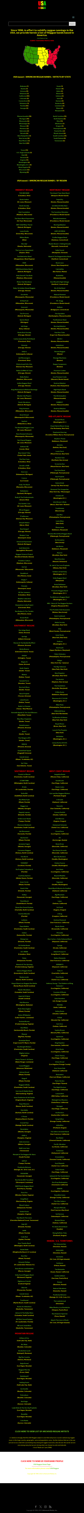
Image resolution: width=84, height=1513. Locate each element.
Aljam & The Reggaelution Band (59, 256)
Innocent (24, 307)
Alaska (23, 89)
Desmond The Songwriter (60, 489)
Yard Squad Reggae (24, 440)
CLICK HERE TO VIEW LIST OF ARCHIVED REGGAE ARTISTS (42, 1431)
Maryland (58, 111)
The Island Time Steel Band (60, 193)
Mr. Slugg (59, 301)
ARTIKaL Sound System (24, 1319)
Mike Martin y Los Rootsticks (60, 1307)
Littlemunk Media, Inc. (50, 1510)
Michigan (22, 119)
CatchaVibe (60, 269)
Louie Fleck (60, 451)
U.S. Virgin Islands (23, 152)
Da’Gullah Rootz (24, 945)
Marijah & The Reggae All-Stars (24, 1154)
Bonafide (24, 1414)
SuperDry (59, 199)
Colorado (23, 98)
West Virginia (23, 167)
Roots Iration (24, 199)
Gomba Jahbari (59, 1276)
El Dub (59, 1017)
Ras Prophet (59, 476)
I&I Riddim (59, 736)
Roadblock (24, 573)
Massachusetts (22, 116)
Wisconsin (22, 170)
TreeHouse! (24, 1300)
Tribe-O (59, 971)
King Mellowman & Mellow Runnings (24, 389)
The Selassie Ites (60, 1244)
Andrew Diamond (60, 920)
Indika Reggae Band (24, 383)
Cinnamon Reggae (24, 850)
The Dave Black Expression (24, 218)
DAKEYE (59, 1188)
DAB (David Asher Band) (24, 269)
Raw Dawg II (24, 529)
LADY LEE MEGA (59, 231)
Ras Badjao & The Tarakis (24, 611)
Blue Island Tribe (24, 453)
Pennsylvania (58, 128)
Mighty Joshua (24, 1053)
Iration (24, 933)
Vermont (23, 157)
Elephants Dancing (59, 432)
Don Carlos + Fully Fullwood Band (60, 939)
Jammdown (60, 345)
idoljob (24, 655)
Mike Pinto (59, 705)
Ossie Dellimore (59, 584)
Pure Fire (24, 1192)
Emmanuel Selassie (60, 825)
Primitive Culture (24, 560)
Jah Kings (24, 326)
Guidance (59, 1263)
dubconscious (24, 1142)
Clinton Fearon (59, 863)
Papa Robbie (24, 926)
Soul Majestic (60, 1163)
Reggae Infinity (24, 1085)
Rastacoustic (24, 977)
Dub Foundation (24, 212)
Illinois (58, 93)
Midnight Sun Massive (60, 1100)
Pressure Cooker (60, 370)
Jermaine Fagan (24, 844)
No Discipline (59, 540)
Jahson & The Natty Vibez (24, 1313)
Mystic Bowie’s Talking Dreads (60, 244)
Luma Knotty (24, 231)
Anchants (59, 1257)
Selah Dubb (24, 1249)
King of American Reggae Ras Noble (24, 983)
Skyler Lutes (59, 787)
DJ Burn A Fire (24, 1338)
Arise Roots (60, 1049)
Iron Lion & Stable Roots (24, 1091)
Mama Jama (60, 527)
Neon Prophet (24, 693)
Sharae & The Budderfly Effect (24, 643)
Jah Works (59, 546)
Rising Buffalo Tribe (60, 1233)
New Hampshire (23, 136)
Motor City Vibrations (24, 282)
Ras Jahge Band (24, 630)
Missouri (23, 126)
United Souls (24, 1211)
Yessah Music (60, 419)
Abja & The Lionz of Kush (60, 1320)
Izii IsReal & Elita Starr (60, 206)
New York (22, 143)
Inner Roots (60, 635)
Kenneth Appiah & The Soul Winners (24, 712)
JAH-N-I (59, 339)
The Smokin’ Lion (24, 503)
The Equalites (60, 313)
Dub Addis (24, 1110)
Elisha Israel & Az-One (24, 364)
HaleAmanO (24, 1376)
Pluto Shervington (24, 1009)
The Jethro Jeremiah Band (60, 1131)
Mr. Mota (24, 1344)
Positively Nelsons (24, 1167)
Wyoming (23, 172)
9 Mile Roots (59, 692)
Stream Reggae (59, 351)
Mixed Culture (24, 1205)
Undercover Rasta (24, 819)
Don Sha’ (24, 1256)
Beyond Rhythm (59, 876)
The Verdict (60, 679)
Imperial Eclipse (24, 996)
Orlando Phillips (24, 1262)
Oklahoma (58, 123)
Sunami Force (24, 681)
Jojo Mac (60, 515)
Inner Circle (24, 882)
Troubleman (59, 508)
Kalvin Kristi (59, 483)
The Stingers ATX (24, 738)
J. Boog (59, 914)
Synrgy (59, 945)
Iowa (58, 98)
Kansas (58, 101)
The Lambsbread (60, 1301)
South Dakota (58, 138)
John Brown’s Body (59, 502)
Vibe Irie (24, 1287)
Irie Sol (24, 567)
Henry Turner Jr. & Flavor (24, 1059)
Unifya (24, 895)
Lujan (60, 901)
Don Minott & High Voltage (59, 282)
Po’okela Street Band (59, 1227)
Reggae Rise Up (24, 1370)
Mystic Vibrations (24, 990)
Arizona (23, 91)
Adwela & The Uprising (24, 964)
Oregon (58, 126)
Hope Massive (24, 1104)
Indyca (24, 351)
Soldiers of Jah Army (60, 572)
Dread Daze (59, 831)
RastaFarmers (24, 725)
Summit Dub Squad (24, 750)
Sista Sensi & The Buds (24, 275)
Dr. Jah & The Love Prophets (60, 565)
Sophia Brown (60, 1030)
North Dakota (58, 119)
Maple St (24, 662)
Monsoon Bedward (24, 825)
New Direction (60, 559)
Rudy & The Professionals (24, 497)
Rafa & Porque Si (60, 952)
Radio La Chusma (24, 706)
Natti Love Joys (24, 1148)
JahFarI (24, 1161)
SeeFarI (24, 421)
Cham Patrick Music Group (59, 426)
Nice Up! (24, 244)
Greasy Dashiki (59, 812)
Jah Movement (24, 831)
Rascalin (60, 806)
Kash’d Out (24, 888)
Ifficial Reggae (24, 510)
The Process (24, 313)
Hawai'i (58, 89)
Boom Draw (60, 844)
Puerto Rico (58, 131)
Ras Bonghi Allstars (24, 1047)
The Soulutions (59, 686)
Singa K (24, 1078)
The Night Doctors (59, 1087)
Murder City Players (24, 396)
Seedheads (60, 780)
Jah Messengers (24, 358)
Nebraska (23, 131)
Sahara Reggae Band (24, 971)
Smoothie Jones (59, 1195)
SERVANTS (59, 964)
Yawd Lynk (59, 648)
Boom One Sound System (24, 907)
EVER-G (24, 1135)
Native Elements (60, 958)
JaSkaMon (59, 1125)
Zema (24, 958)
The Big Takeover (59, 667)
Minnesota (23, 121)
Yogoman (59, 882)
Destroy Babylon (60, 383)
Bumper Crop (24, 535)
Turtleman (59, 1150)
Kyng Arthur (59, 1119)
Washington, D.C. (23, 165)
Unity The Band (24, 484)
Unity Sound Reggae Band (24, 1275)
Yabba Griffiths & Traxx (24, 370)
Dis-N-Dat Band (59, 288)
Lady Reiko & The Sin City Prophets (24, 1408)
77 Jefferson (24, 516)
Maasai (24, 1034)
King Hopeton (60, 1043)
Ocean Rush (24, 617)
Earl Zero (59, 1024)
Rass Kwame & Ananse (24, 434)
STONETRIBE (24, 780)
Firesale (24, 586)
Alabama (23, 86)
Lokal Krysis (24, 700)
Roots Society (24, 206)
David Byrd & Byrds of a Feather (60, 888)
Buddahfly (59, 275)
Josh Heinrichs (24, 548)
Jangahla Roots (59, 774)
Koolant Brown (24, 1021)
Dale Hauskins (60, 998)
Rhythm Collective (24, 598)
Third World (24, 901)
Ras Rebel (59, 1138)
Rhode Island (58, 133)
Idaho (58, 91)
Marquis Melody (60, 1207)
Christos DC (60, 495)
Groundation (59, 1157)
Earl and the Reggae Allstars (60, 793)
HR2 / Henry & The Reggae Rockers (59, 603)
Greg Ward (24, 1199)
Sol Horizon (60, 1214)
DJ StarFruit (24, 301)
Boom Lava (60, 263)
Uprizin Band (24, 320)
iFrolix (24, 787)
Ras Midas (24, 1028)
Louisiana (58, 106)
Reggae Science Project (24, 554)
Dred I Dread (24, 415)
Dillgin (59, 660)
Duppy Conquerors (59, 364)
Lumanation (59, 1093)
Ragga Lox (24, 806)
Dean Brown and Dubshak (24, 1268)
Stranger (60, 1106)
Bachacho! (24, 838)
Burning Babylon (60, 225)
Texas (23, 150)
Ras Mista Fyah (24, 799)
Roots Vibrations (24, 402)
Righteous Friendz (24, 1281)
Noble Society (60, 622)
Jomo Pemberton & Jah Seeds (24, 1097)
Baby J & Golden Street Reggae (24, 288)
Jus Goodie (24, 1389)
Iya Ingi (24, 636)
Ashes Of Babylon (24, 1015)
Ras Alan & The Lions (24, 1218)
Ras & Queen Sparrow (59, 1314)
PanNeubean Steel (59, 320)
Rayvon (59, 553)
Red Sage (24, 1401)
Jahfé (24, 1230)
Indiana (58, 96)
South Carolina (58, 136)
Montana (23, 128)
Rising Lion (24, 939)
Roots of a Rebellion (24, 1306)
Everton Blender (24, 914)
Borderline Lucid (24, 1351)
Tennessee (58, 141)
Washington (23, 162)
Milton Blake (24, 237)
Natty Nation (24, 377)
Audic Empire (24, 668)
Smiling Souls (24, 1382)
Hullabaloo (24, 491)
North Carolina (58, 116)
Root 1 (24, 731)
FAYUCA (24, 744)
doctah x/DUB (24, 465)
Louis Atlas (60, 521)
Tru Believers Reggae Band (59, 597)
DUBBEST (59, 402)
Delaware (23, 103)
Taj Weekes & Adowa (59, 717)
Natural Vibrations (59, 1288)
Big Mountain (59, 895)
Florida (22, 106)
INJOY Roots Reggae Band (24, 1186)
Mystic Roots (59, 926)
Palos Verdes (59, 1081)
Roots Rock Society (24, 332)
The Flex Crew (24, 459)
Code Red (24, 1237)
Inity (59, 629)
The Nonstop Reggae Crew (24, 427)
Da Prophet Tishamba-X (24, 869)
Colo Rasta (24, 1420)
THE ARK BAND (24, 193)
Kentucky (58, 103)
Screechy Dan (60, 464)
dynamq (60, 445)
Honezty (24, 345)
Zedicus (60, 641)
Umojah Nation (24, 522)
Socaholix (24, 294)
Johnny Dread (24, 1072)
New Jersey (23, 138)
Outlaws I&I (24, 446)
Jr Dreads (59, 799)
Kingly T (24, 580)
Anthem (59, 307)
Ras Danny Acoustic (60, 850)
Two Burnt (24, 856)
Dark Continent (59, 616)
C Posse (24, 1116)
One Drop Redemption (59, 1182)
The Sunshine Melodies (59, 212)
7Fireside (59, 933)
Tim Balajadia (60, 1269)
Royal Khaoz (59, 724)
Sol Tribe (24, 763)
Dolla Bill (24, 793)
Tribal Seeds (59, 1169)
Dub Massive (24, 1002)
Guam (59, 86)
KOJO (24, 263)
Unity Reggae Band (59, 578)
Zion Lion (24, 472)
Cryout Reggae (24, 1066)
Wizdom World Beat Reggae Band (60, 534)
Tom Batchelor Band (24, 256)
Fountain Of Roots (59, 992)
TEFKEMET (24, 863)
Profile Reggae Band (59, 237)
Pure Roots (60, 977)
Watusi (24, 674)
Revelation (24, 1129)
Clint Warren (59, 819)
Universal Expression (24, 541)
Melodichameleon (59, 218)
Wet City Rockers (60, 856)
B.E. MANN (24, 952)
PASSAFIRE (24, 1173)
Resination (60, 1074)
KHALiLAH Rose (59, 711)
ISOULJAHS (59, 1250)
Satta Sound (59, 250)
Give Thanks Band (24, 1243)
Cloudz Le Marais (24, 774)
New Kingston (60, 673)
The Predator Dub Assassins (60, 610)
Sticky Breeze (24, 649)
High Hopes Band (60, 389)
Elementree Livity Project (24, 605)
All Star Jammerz (24, 592)
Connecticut (23, 101)
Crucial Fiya (24, 1123)
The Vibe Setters (60, 1201)
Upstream (59, 1036)
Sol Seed (60, 907)
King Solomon (24, 408)
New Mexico (23, 141)
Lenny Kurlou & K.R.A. (59, 743)
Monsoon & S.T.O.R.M (59, 698)
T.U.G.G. (24, 478)
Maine (58, 108)
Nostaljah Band (24, 1040)
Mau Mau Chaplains (24, 719)
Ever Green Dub (59, 1068)
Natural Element (60, 294)
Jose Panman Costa (60, 377)
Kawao (59, 1282)
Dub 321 (24, 1224)
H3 (60, 838)
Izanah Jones (24, 757)
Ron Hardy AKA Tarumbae (24, 1180)
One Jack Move (24, 687)
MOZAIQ (60, 1005)
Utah (23, 155)
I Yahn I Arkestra (59, 654)
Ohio (58, 121)
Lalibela (24, 920)
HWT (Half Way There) (24, 225)
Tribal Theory (60, 1055)
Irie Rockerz (59, 1112)
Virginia (23, 160)
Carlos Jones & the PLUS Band (24, 339)
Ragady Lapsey (24, 812)
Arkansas (23, 93)
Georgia (23, 108)
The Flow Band (59, 470)
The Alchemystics (59, 396)
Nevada (23, 133)
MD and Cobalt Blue (24, 1325)
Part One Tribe (60, 332)
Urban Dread (59, 1062)
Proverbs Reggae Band (59, 591)
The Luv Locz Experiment (24, 250)
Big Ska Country (24, 1357)
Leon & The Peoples (60, 730)
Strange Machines (59, 358)
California (22, 96)
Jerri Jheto (59, 869)
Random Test (59, 458)
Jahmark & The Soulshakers (60, 1176)
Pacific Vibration (60, 1144)
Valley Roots (59, 1011)
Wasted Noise (60, 1220)
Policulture (24, 1395)
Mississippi (23, 123)
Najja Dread (24, 1363)
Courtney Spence (24, 876)
